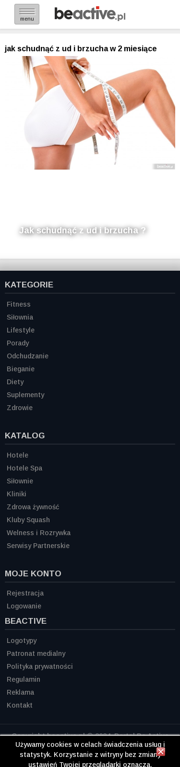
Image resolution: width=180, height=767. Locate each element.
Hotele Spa (24, 468)
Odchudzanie (27, 356)
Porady (18, 343)
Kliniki (16, 494)
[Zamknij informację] (161, 753)
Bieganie (21, 369)
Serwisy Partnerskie (38, 545)
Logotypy (21, 640)
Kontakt (20, 705)
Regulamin (23, 679)
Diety (15, 382)
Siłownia (20, 317)
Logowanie (24, 606)
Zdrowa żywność (33, 507)
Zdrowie (20, 408)
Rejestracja (25, 593)
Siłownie (20, 481)
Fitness (19, 304)
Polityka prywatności (40, 666)
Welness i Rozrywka (39, 533)
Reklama (20, 692)
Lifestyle (21, 330)
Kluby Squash (28, 520)
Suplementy (25, 395)
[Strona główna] (90, 18)
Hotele (17, 455)
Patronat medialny (36, 653)
